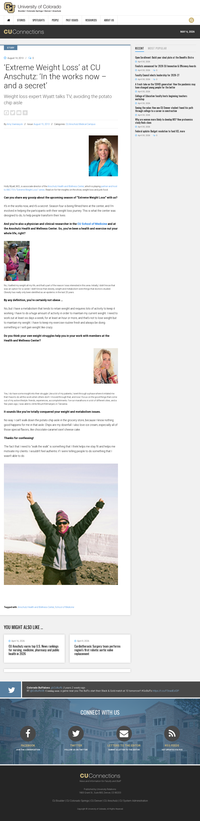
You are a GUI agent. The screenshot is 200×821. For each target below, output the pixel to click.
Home (8, 20)
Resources (91, 20)
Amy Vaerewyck (15, 124)
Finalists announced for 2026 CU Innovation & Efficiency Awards (165, 66)
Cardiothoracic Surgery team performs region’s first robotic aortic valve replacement (97, 650)
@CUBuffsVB (37, 690)
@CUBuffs (56, 687)
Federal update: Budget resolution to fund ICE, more (160, 131)
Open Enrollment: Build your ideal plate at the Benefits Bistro (164, 57)
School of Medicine (64, 607)
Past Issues (72, 20)
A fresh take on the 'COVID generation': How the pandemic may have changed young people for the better (165, 85)
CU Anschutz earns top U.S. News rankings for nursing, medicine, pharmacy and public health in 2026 (34, 650)
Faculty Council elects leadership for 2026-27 (157, 75)
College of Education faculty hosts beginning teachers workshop (161, 97)
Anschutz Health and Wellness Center (66, 186)
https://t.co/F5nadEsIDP (166, 690)
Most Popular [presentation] (157, 48)
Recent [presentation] (139, 48)
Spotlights (38, 20)
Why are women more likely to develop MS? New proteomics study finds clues (164, 121)
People (55, 20)
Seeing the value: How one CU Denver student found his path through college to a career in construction (164, 109)
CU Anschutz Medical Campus (80, 124)
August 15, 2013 (42, 124)
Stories (21, 20)
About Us (109, 20)
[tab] (139, 48)
